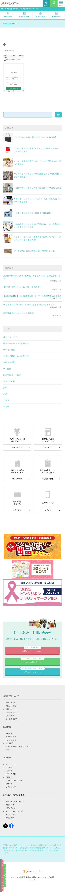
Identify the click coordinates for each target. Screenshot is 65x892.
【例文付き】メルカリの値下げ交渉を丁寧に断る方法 (37, 188)
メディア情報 (11, 777)
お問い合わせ (11, 811)
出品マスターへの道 (12, 375)
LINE (54, 3)
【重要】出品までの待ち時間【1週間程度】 (33, 213)
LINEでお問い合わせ (33, 662)
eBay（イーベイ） (11, 337)
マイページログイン (13, 814)
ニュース (9, 771)
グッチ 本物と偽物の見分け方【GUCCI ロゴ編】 (35, 251)
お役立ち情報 (9, 362)
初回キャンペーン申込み (16, 888)
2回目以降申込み (48, 888)
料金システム (56, 15)
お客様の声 (10, 719)
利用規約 (9, 780)
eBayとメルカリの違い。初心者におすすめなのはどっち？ (29, 305)
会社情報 (9, 774)
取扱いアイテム (12, 712)
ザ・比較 (7, 369)
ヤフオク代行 (9, 381)
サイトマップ (11, 790)
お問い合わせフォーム (32, 673)
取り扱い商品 (40, 15)
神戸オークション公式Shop (16, 750)
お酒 (5, 394)
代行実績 (9, 737)
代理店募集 (10, 821)
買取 (5, 388)
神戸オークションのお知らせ (16, 343)
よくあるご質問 (12, 722)
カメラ (6, 400)
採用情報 (9, 787)
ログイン (46, 3)
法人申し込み (11, 818)
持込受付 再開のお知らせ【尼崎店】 (19, 313)
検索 (58, 115)
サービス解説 (9, 350)
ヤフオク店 (10, 740)
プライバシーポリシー (14, 784)
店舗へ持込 (10, 808)
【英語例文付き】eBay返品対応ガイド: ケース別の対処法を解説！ (32, 296)
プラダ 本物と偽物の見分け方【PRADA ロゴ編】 (35, 137)
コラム (8, 753)
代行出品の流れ (24, 15)
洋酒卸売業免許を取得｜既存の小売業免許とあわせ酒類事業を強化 (31, 277)
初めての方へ (8, 15)
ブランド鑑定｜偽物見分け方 (16, 356)
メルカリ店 (10, 743)
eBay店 (8, 746)
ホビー (6, 407)
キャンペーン (11, 767)
